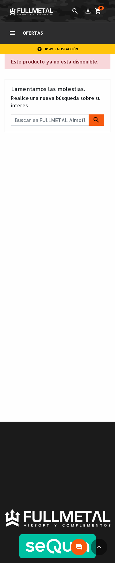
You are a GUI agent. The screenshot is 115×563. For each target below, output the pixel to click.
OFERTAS (33, 33)
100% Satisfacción (57, 49)
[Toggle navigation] (12, 33)
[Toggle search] (75, 11)
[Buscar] (57, 120)
